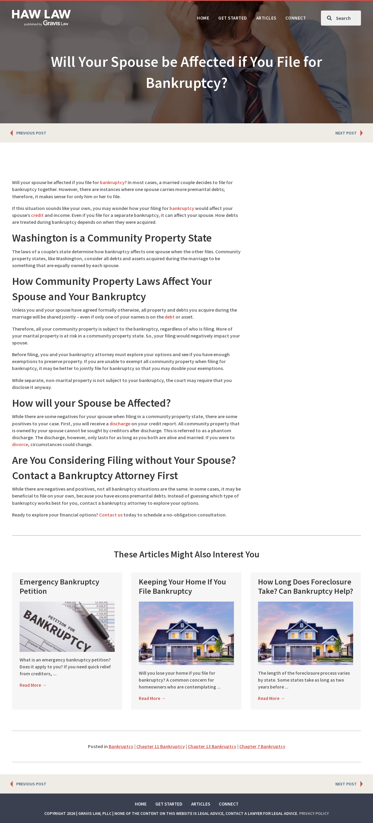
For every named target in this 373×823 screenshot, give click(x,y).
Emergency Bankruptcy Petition (59, 586)
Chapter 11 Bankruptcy (160, 746)
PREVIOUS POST (31, 133)
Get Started (168, 804)
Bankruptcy (121, 746)
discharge (120, 424)
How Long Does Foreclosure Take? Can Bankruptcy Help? (305, 586)
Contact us (111, 515)
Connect (228, 804)
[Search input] (341, 18)
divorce (20, 444)
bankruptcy (112, 182)
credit (37, 215)
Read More (33, 685)
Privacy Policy (314, 813)
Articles (200, 804)
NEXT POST (346, 133)
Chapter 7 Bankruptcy (262, 746)
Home (141, 804)
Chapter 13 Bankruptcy (212, 746)
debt (170, 317)
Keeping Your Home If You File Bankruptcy (182, 586)
